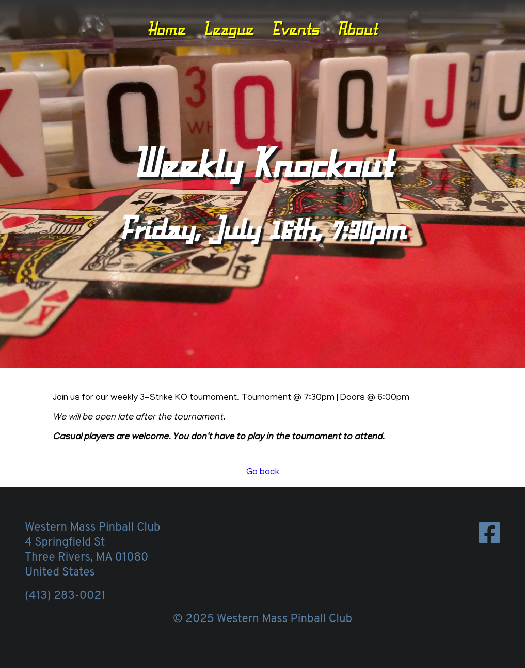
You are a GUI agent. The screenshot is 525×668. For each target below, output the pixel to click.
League (228, 28)
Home (166, 28)
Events (295, 28)
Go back (262, 473)
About (357, 28)
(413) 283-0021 (65, 595)
